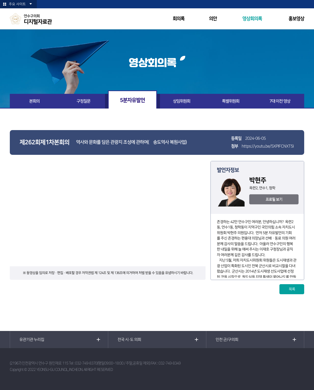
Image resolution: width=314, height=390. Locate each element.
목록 (292, 289)
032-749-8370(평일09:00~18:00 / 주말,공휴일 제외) (112, 363)
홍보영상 (296, 18)
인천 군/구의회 (227, 339)
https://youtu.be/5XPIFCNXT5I (268, 146)
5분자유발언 (132, 100)
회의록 (178, 18)
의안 (213, 18)
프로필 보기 (274, 199)
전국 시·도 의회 (129, 339)
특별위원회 (230, 101)
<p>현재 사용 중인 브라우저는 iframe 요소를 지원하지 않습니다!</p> (108, 213)
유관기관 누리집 (31, 339)
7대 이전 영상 (279, 101)
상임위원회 (181, 101)
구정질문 (83, 101)
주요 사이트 (17, 4)
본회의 (34, 101)
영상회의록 (252, 18)
